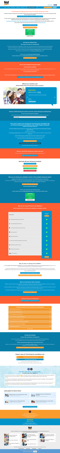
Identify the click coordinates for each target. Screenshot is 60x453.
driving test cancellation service (36, 50)
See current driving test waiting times (30, 71)
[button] (27, 97)
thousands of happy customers (36, 85)
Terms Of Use (28, 448)
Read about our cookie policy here (28, 451)
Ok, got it (35, 451)
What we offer (13, 7)
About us (9, 7)
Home (5, 7)
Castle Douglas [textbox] (16, 117)
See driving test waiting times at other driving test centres (30, 145)
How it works (18, 7)
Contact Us (39, 448)
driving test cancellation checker (35, 49)
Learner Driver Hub (21, 448)
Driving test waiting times (31, 7)
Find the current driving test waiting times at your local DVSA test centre (30, 342)
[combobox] (30, 117)
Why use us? (23, 7)
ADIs (37, 7)
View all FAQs (30, 328)
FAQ (26, 7)
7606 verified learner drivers (28, 55)
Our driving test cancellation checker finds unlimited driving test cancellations (20, 21)
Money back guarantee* (14, 236)
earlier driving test (42, 22)
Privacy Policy (34, 448)
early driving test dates (28, 180)
